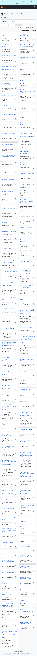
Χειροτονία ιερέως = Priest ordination (26, 240)
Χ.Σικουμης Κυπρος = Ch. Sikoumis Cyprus (25, 34)
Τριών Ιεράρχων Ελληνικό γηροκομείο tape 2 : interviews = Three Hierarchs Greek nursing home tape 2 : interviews (9, 407)
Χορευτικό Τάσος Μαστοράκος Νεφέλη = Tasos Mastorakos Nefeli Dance (27, 186)
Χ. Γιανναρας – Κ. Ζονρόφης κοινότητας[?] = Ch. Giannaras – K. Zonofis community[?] (9, 284)
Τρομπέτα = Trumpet (6, 385)
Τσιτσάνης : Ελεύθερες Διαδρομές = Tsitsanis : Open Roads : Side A (26, 359)
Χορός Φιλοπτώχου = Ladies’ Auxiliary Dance (26, 68)
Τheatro (22, 537)
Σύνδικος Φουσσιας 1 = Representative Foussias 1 (26, 577)
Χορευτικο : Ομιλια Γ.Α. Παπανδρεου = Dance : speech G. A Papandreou (9, 208)
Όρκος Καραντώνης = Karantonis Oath (9, 34)
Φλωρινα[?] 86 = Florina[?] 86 (8, 308)
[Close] (35, 1)
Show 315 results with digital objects (28, 30)
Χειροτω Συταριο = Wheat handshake (8, 221)
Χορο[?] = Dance (5, 169)
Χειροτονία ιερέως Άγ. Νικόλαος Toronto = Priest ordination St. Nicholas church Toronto (9, 233)
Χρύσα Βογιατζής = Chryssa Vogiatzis (8, 45)
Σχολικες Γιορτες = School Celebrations (26, 599)
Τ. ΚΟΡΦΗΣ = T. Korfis (25, 546)
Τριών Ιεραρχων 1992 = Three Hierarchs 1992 (27, 400)
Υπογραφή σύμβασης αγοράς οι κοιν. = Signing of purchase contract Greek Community (9, 344)
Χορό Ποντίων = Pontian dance (9, 114)
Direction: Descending (30, 27)
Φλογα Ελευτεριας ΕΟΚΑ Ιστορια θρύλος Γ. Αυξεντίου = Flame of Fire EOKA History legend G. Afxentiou (27, 311)
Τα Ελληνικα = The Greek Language (25, 527)
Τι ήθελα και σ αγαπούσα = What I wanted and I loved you (27, 506)
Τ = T (3, 551)
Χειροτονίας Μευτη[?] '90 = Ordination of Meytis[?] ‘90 (26, 228)
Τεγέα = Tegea (23, 518)
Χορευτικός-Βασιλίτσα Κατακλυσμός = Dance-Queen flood (8, 179)
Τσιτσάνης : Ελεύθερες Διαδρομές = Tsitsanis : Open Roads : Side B (8, 359)
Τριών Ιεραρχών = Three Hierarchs (25, 390)
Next (31, 654)
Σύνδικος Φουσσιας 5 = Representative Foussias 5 (26, 556)
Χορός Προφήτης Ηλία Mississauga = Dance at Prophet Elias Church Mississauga (27, 91)
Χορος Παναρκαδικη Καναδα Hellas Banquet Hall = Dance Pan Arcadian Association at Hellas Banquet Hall (27, 136)
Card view (19, 25)
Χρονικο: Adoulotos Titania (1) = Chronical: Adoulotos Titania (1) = (27, 45)
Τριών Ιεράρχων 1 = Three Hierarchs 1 (26, 430)
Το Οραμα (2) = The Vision (7, 490)
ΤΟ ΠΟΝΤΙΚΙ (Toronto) (7, 481)
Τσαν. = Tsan (23, 371)
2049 (28, 654)
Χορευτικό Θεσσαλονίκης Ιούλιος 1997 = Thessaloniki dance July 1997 (8, 193)
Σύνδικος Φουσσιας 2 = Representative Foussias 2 (8, 571)
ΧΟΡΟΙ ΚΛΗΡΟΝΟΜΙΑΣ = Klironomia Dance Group (25, 152)
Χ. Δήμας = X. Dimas (24, 261)
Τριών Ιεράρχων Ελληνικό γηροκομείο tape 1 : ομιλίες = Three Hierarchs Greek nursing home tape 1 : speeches (27, 413)
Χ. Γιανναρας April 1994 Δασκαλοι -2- (9, 272)
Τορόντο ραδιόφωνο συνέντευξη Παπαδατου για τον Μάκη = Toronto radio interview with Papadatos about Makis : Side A (9, 463)
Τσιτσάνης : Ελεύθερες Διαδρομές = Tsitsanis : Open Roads (8, 373)
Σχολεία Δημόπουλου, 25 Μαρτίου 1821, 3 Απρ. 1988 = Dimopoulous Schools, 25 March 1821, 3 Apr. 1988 (9, 606)
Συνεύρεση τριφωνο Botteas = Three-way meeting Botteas (27, 610)
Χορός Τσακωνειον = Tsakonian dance (27, 79)
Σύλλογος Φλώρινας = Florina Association (27, 588)
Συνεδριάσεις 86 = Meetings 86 (9, 622)
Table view (26, 25)
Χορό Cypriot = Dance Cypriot (8, 124)
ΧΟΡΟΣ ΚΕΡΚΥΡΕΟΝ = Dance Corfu (8, 134)
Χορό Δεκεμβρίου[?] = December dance (27, 123)
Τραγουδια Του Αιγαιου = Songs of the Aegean (27, 440)
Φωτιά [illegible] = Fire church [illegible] (26, 298)
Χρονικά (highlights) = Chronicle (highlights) (9, 56)
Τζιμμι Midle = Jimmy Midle (8, 508)
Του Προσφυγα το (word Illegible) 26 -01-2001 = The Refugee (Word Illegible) (9, 448)
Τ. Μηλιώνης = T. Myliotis (7, 542)
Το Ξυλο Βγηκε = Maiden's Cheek (9, 499)
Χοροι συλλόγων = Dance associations (7, 145)
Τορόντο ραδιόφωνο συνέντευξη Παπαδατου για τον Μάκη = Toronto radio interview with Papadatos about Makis (27, 474)
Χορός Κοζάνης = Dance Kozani (9, 105)
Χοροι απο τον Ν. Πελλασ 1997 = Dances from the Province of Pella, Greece (9, 156)
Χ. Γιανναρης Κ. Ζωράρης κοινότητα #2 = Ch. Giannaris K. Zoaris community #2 (27, 272)
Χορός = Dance (23, 105)
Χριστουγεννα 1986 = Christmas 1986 (27, 57)
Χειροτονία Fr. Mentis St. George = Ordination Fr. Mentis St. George (9, 248)
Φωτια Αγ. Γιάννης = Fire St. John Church (9, 298)
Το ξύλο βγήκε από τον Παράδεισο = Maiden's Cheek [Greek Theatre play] (26, 492)
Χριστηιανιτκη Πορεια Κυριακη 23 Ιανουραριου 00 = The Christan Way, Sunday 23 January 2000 (9, 69)
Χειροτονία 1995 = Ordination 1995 (27, 251)
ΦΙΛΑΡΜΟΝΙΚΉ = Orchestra (26, 327)
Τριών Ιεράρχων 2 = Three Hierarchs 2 (8, 423)
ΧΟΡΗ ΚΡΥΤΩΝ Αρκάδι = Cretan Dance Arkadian (27, 174)
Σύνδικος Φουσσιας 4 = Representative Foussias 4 (8, 560)
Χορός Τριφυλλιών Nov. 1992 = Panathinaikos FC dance (9, 84)
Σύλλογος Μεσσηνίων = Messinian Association (7, 593)
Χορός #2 (22, 114)
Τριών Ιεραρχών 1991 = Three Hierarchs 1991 (8, 394)
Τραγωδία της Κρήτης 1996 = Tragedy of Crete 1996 (8, 434)
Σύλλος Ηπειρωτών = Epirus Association (8, 582)
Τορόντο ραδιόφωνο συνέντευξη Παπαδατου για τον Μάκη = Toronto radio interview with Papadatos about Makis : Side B (27, 454)
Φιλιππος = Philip (6, 318)
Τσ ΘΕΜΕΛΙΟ (23, 380)
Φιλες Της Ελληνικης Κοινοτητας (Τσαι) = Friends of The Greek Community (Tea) (9, 328)
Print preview (4, 25)
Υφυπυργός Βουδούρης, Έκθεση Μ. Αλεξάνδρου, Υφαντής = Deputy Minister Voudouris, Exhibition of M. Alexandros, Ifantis (27, 339)
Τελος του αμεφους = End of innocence (8, 518)
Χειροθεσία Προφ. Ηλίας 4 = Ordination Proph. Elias (8, 261)
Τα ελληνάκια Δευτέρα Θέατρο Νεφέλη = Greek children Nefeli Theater (9, 530)
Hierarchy (12, 25)
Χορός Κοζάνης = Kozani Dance (9, 95)
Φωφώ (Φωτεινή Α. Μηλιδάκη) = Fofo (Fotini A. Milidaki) (27, 286)
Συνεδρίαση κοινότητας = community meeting (26, 622)
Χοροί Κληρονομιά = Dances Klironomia (26, 163)
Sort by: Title (21, 27)
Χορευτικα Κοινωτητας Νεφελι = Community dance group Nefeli (27, 215)
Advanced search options (9, 21)
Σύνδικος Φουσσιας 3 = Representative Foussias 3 (26, 567)
